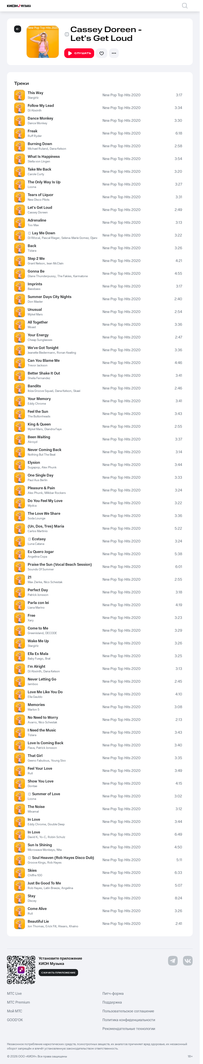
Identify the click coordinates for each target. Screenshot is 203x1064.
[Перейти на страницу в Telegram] (173, 961)
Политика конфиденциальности (128, 1020)
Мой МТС (14, 1011)
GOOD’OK (15, 1020)
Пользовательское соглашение (128, 1011)
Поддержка (112, 1002)
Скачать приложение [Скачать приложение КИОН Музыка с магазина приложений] (58, 972)
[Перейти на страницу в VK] (188, 961)
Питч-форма (113, 993)
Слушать (79, 53)
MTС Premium (18, 1002)
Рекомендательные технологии (128, 1028)
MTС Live (14, 993)
